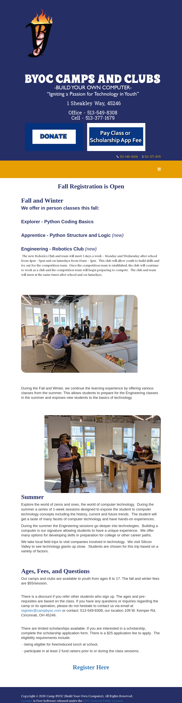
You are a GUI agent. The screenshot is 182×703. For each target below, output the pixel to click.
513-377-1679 (153, 156)
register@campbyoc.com (41, 610)
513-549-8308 (129, 156)
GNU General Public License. (103, 701)
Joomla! (26, 701)
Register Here (91, 667)
